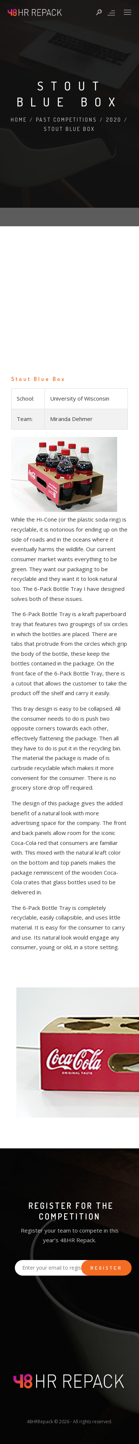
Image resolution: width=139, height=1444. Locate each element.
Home (19, 119)
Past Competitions (66, 119)
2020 (114, 119)
